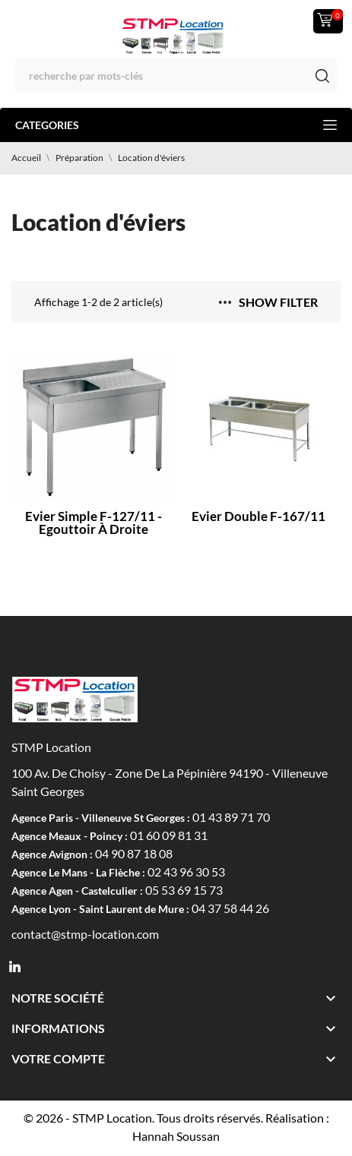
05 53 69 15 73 (184, 890)
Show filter (268, 302)
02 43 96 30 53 (186, 871)
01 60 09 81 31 (169, 835)
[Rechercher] (176, 75)
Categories (176, 124)
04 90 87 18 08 (134, 853)
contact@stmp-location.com (85, 934)
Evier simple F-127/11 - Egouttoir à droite (93, 522)
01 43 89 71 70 (231, 817)
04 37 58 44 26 (230, 908)
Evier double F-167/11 (258, 516)
